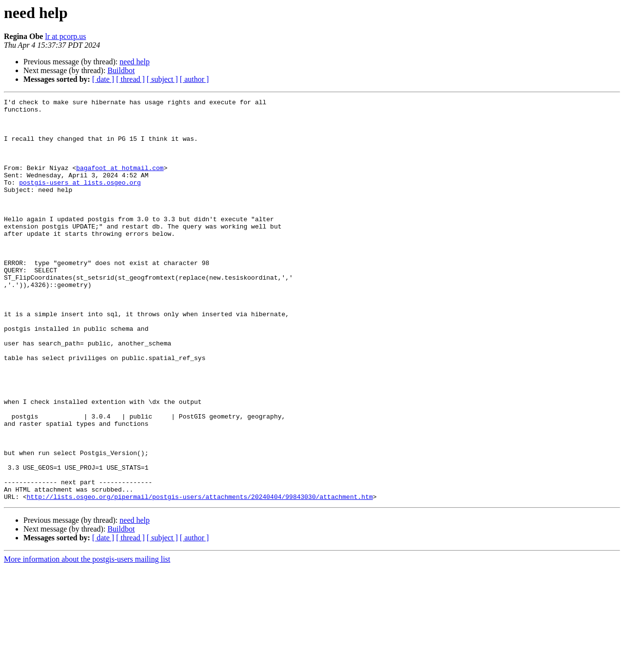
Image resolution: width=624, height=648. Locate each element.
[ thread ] (130, 79)
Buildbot (121, 70)
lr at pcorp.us (65, 36)
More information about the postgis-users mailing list (87, 639)
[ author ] (194, 79)
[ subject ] (162, 79)
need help (134, 61)
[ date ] (103, 79)
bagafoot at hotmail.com (119, 182)
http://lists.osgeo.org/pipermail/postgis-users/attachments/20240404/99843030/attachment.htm (200, 576)
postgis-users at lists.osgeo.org (80, 199)
